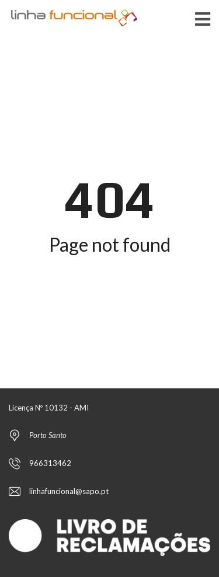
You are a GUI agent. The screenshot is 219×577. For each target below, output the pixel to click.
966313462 (50, 463)
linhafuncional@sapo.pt (69, 491)
